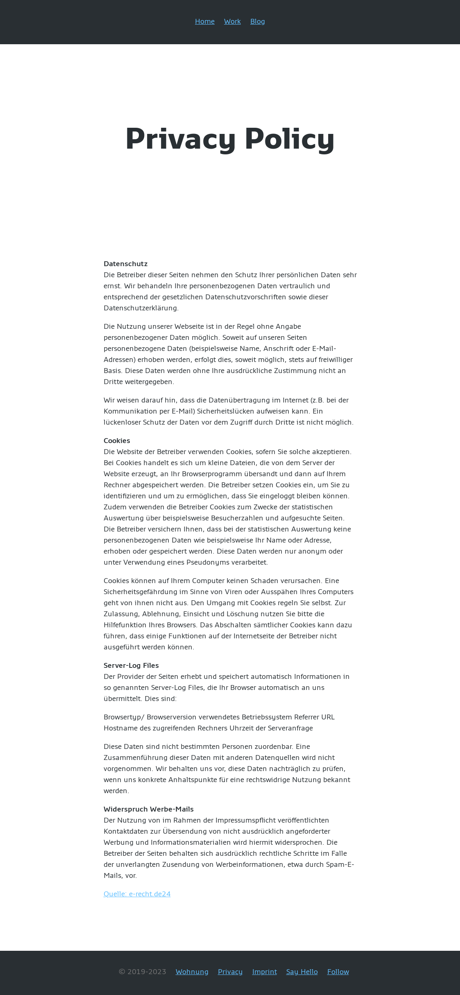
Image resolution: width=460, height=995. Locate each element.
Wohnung (192, 971)
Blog (257, 21)
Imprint (264, 971)
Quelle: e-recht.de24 (137, 894)
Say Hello (302, 971)
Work (232, 21)
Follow (338, 971)
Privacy (230, 971)
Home (205, 21)
